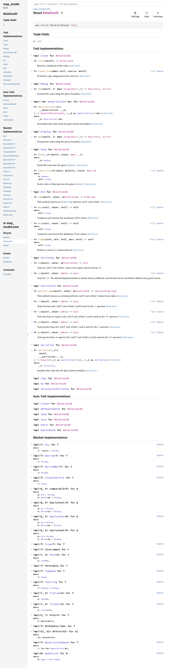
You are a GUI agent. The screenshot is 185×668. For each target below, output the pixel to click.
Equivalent (57, 516)
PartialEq (47, 257)
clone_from (45, 71)
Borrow (49, 455)
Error (106, 89)
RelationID (63, 55)
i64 (72, 25)
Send (44, 414)
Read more (74, 65)
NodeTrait (52, 653)
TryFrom (55, 593)
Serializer (68, 360)
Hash (44, 149)
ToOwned (50, 571)
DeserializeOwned (57, 642)
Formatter (70, 89)
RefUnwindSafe (50, 408)
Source (160, 71)
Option (99, 291)
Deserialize (56, 101)
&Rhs (63, 273)
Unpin (44, 424)
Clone (44, 55)
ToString (51, 582)
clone (41, 60)
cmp (40, 197)
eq (39, 262)
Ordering (89, 197)
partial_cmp (45, 291)
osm (48, 9)
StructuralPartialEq (55, 388)
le (39, 311)
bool (85, 262)
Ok (80, 360)
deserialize (45, 106)
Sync (44, 419)
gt (39, 322)
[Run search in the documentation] (98, 4)
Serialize (47, 345)
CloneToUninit (55, 477)
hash (40, 154)
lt (39, 301)
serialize (44, 350)
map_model (39, 9)
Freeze (45, 403)
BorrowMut (52, 466)
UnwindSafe (48, 430)
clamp (41, 239)
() (99, 89)
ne (39, 273)
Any (47, 444)
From (48, 544)
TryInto (55, 604)
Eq (42, 383)
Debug (44, 83)
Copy (44, 378)
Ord (43, 191)
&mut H (91, 170)
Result (92, 89)
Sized (47, 179)
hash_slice (45, 170)
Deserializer (85, 113)
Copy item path (62, 12)
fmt (40, 89)
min (40, 223)
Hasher (47, 160)
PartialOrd (48, 285)
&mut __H (76, 154)
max (40, 207)
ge (39, 332)
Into (53, 554)
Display (46, 131)
